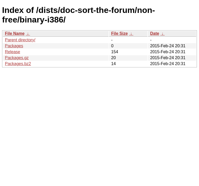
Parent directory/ (20, 40)
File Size (119, 33)
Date (154, 33)
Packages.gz (17, 58)
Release (12, 52)
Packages (14, 46)
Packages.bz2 (18, 63)
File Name (15, 33)
